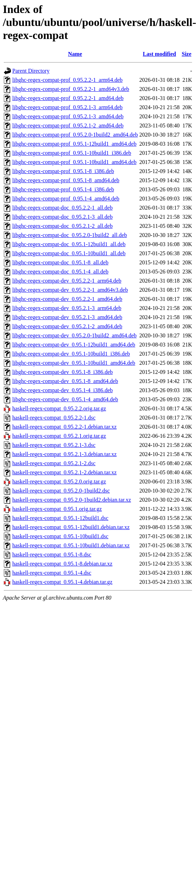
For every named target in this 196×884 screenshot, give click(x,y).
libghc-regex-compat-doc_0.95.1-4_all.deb (60, 272)
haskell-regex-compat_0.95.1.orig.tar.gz (57, 509)
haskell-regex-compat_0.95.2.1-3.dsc (53, 445)
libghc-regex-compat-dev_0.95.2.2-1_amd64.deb (67, 299)
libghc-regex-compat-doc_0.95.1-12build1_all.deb (69, 244)
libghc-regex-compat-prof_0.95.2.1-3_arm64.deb (67, 107)
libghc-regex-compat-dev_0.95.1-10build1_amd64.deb (73, 363)
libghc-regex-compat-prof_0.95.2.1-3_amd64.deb (67, 116)
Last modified (159, 54)
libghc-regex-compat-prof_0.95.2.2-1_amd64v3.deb (70, 89)
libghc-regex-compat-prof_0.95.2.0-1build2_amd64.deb (75, 135)
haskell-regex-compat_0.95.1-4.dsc (51, 573)
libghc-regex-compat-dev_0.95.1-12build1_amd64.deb (73, 345)
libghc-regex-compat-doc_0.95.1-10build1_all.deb (69, 253)
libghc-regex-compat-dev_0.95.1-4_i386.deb (62, 390)
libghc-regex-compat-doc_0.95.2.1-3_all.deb (62, 217)
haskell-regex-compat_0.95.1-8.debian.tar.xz (62, 564)
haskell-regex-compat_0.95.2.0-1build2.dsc (61, 491)
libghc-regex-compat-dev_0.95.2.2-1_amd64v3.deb (70, 290)
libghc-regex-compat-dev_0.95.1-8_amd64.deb (65, 381)
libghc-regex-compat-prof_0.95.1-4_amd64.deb (65, 199)
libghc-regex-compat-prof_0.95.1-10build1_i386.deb (71, 153)
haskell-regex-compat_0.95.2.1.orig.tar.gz (59, 436)
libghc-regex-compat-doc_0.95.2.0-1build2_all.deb (69, 235)
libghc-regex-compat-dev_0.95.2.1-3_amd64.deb (67, 317)
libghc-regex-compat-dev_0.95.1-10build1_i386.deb (71, 354)
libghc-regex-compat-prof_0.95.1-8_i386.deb (63, 171)
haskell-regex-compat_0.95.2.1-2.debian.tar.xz (64, 472)
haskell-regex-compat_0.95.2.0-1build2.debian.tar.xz (71, 500)
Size (186, 54)
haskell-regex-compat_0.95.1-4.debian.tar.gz (62, 582)
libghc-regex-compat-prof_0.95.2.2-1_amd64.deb (67, 98)
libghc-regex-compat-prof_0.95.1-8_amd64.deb (65, 180)
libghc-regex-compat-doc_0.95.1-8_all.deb (60, 262)
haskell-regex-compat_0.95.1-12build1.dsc (60, 518)
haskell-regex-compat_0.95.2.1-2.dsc (53, 463)
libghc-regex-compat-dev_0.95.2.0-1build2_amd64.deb (74, 335)
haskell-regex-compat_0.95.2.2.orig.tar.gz (59, 408)
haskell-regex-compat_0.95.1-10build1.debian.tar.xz (71, 545)
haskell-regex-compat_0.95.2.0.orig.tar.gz (59, 481)
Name (75, 54)
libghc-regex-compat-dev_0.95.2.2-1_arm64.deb (66, 281)
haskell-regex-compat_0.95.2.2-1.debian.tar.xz (64, 427)
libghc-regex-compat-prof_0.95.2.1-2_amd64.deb (67, 125)
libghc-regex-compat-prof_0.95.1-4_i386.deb (63, 189)
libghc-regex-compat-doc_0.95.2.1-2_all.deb (62, 226)
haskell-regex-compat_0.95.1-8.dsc (51, 555)
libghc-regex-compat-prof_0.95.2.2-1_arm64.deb (67, 80)
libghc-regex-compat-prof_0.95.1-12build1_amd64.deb (74, 144)
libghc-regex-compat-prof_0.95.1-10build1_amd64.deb (74, 162)
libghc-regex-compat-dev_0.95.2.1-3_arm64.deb (66, 308)
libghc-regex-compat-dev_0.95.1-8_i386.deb (62, 372)
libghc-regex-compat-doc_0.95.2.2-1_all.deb (62, 208)
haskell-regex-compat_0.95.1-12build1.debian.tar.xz (71, 527)
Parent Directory (30, 71)
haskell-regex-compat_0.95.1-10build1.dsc (60, 536)
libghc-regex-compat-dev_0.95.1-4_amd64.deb (65, 399)
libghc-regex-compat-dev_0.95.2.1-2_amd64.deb (67, 326)
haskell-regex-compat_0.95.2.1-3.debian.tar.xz (64, 454)
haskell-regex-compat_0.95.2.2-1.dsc (53, 418)
